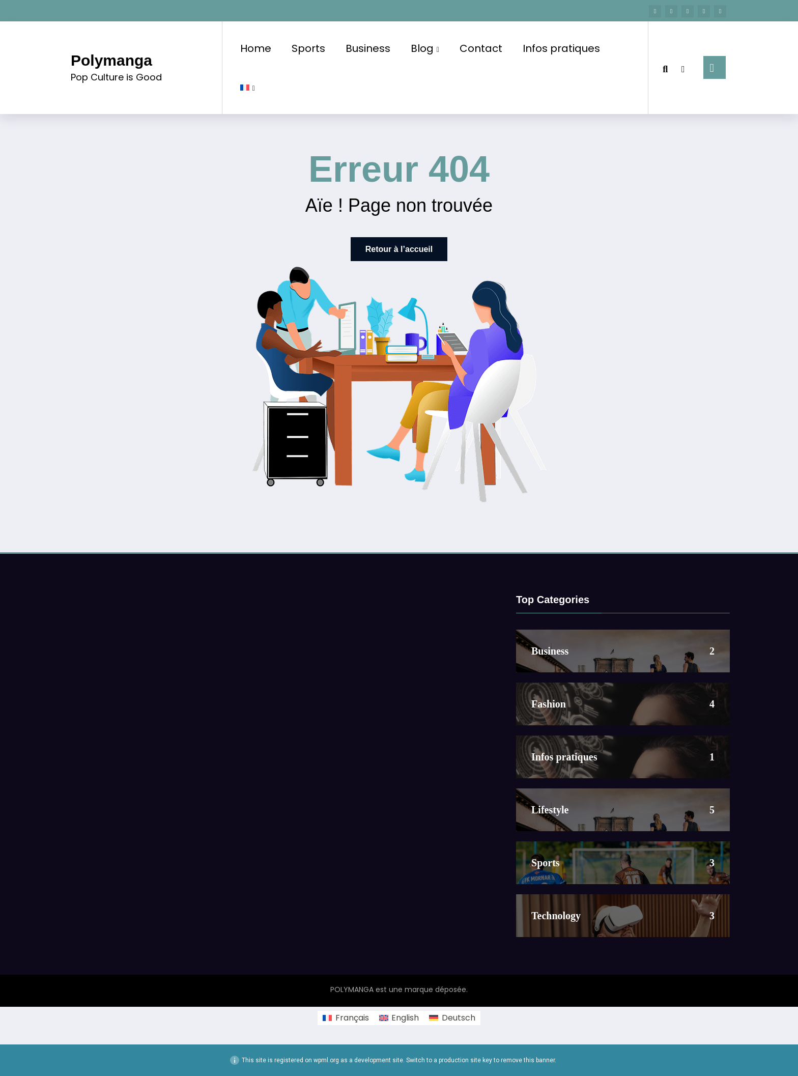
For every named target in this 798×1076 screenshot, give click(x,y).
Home (255, 48)
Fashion (548, 704)
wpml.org (326, 1060)
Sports (308, 48)
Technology (556, 916)
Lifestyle (549, 810)
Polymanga (111, 60)
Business (368, 48)
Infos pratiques (561, 48)
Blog (425, 48)
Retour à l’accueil (399, 249)
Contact (481, 48)
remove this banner (528, 1060)
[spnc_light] (683, 67)
